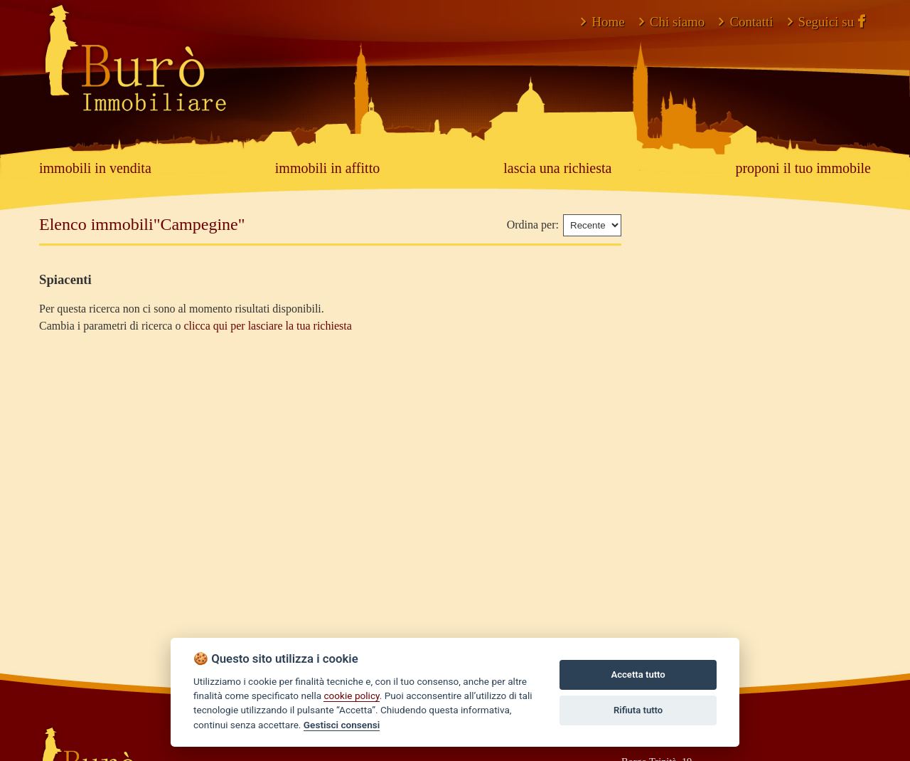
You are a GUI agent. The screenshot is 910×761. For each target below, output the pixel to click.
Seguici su (826, 21)
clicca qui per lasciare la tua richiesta (267, 326)
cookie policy (351, 695)
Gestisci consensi (342, 724)
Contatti (746, 21)
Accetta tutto (638, 674)
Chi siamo (672, 21)
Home (602, 21)
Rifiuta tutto (638, 710)
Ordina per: (533, 225)
